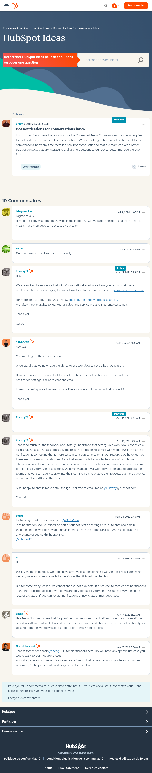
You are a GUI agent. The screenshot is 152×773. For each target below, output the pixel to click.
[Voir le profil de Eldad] (19, 515)
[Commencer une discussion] (115, 5)
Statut (48, 768)
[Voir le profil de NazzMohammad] (25, 645)
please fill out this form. (128, 290)
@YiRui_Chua (70, 520)
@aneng (53, 651)
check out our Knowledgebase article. (94, 300)
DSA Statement (68, 768)
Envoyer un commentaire (24, 698)
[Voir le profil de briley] (19, 124)
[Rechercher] (113, 60)
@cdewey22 (24, 539)
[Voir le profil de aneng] (19, 613)
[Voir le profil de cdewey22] (22, 270)
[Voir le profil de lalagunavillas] (24, 210)
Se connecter (136, 5)
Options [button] (17, 114)
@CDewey (110, 488)
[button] (144, 124)
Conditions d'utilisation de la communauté (75, 758)
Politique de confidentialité (22, 758)
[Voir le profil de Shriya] (19, 248)
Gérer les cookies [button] (96, 768)
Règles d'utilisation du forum (128, 758)
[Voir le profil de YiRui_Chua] (22, 341)
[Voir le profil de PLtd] (18, 557)
